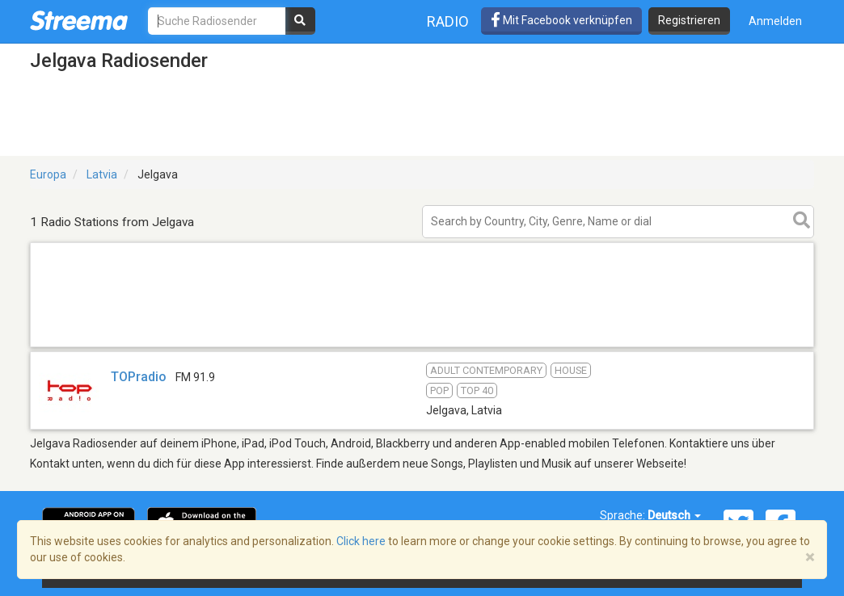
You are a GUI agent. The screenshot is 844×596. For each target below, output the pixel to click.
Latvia (102, 174)
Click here (361, 541)
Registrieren (689, 20)
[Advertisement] (422, 346)
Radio (448, 21)
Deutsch (674, 515)
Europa (48, 174)
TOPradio (139, 376)
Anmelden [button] (775, 21)
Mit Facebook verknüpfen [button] (561, 20)
